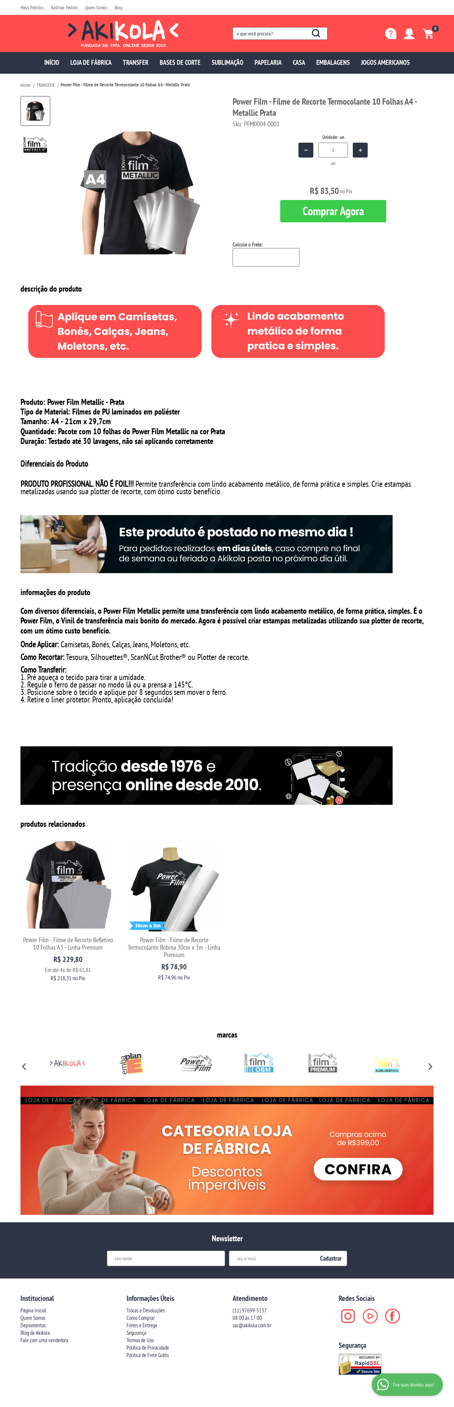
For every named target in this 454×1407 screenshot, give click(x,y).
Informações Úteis (150, 1259)
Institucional (37, 1259)
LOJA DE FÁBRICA (91, 62)
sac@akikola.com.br (252, 1286)
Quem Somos (96, 7)
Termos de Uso (140, 1301)
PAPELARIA (268, 62)
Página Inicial (33, 1271)
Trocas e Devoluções (146, 1271)
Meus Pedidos (32, 7)
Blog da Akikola (35, 1293)
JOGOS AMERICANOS (385, 62)
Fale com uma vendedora (44, 1301)
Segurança (136, 1293)
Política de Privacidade (148, 1308)
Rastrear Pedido (64, 7)
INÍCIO (51, 62)
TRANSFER (135, 62)
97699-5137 (250, 1271)
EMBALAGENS (333, 62)
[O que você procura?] (316, 33)
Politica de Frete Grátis (148, 1315)
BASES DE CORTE (180, 62)
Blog (118, 7)
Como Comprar (141, 1278)
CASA (299, 62)
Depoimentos (33, 1286)
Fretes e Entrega (142, 1286)
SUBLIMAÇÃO (227, 62)
